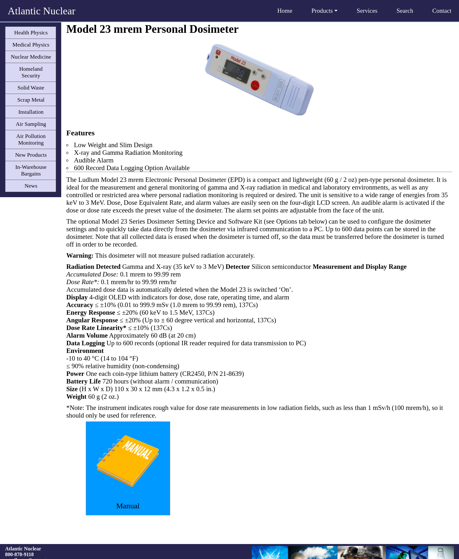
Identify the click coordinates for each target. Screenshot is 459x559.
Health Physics (30, 32)
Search (405, 10)
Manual (127, 506)
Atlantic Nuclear (41, 11)
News (31, 186)
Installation (30, 112)
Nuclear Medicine (31, 57)
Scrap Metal (31, 100)
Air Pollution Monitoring (31, 139)
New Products (31, 155)
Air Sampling (31, 124)
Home (284, 10)
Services (367, 10)
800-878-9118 (19, 554)
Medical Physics (30, 44)
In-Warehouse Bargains (31, 170)
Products (324, 10)
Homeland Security (30, 72)
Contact (441, 10)
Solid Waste (31, 87)
